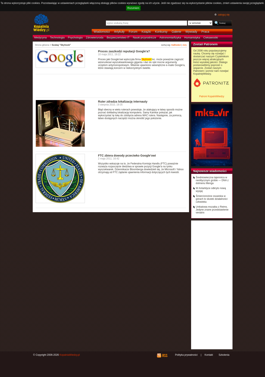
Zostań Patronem (205, 44)
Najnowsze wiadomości (210, 171)
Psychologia (75, 37)
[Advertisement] (111, 85)
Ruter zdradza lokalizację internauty (123, 101)
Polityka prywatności (186, 354)
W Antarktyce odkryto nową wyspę (211, 190)
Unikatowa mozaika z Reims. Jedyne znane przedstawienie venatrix (212, 209)
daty (185, 45)
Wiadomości (102, 31)
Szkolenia (224, 354)
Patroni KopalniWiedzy (211, 96)
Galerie (176, 31)
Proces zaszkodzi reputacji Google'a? (124, 51)
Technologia (57, 37)
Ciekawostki (211, 37)
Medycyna (40, 37)
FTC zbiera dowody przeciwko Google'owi (127, 155)
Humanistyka (192, 37)
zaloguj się (223, 14)
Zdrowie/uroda (94, 37)
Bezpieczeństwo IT (118, 37)
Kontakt (209, 354)
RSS (164, 355)
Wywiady (191, 31)
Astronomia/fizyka (170, 37)
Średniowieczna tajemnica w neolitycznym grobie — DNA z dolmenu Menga (212, 180)
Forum (133, 31)
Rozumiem (133, 8)
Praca (205, 31)
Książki (146, 31)
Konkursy (161, 31)
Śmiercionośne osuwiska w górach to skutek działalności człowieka (212, 199)
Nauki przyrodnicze (144, 37)
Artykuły (119, 31)
